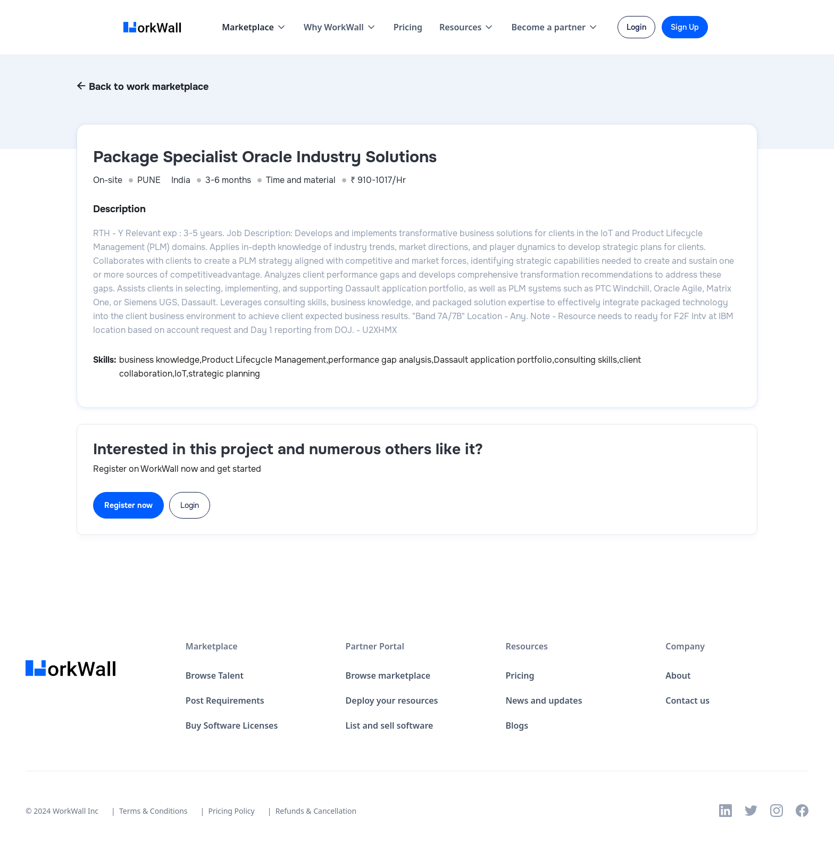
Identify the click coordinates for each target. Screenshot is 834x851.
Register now (128, 505)
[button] (254, 27)
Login (189, 505)
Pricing (408, 27)
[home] (155, 27)
